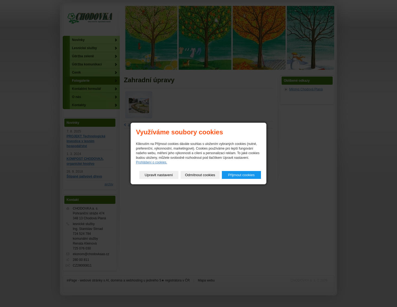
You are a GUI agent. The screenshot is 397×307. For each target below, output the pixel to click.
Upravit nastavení (159, 175)
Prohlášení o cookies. (151, 162)
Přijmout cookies (241, 175)
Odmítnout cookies (200, 175)
